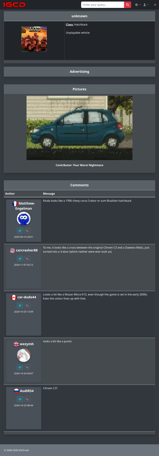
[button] (138, 4)
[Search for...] (102, 5)
